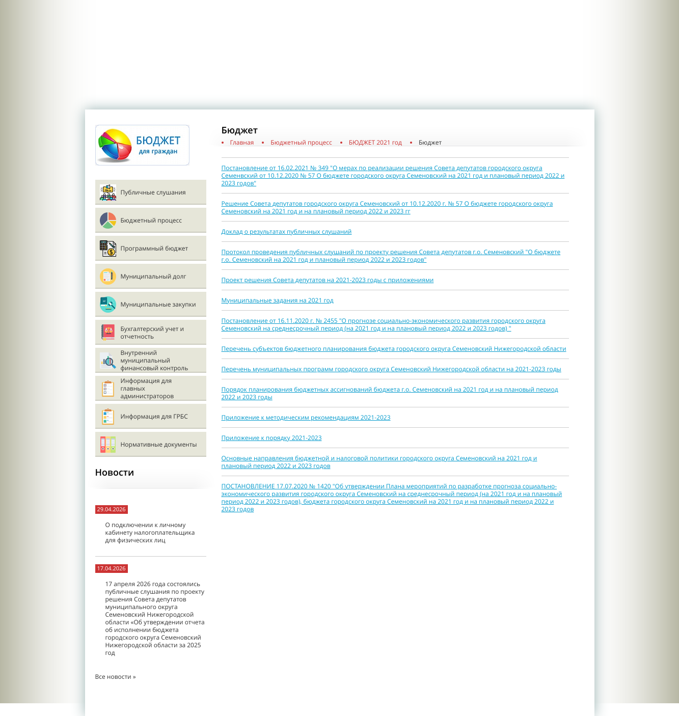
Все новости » (115, 676)
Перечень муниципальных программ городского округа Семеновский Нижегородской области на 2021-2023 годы (391, 369)
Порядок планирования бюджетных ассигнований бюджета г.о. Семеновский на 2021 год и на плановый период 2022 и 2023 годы (390, 393)
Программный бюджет (154, 248)
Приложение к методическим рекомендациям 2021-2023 (306, 417)
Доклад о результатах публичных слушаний (287, 231)
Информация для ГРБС (154, 416)
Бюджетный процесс (151, 220)
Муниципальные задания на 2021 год (278, 300)
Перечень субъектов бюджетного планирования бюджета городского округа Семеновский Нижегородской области (394, 348)
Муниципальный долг (153, 276)
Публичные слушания (153, 192)
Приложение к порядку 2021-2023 (272, 437)
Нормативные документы (159, 444)
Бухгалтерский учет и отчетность (152, 332)
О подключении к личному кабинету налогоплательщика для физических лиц (150, 532)
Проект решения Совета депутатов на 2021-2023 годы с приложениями (328, 280)
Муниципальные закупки (158, 304)
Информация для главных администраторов (147, 388)
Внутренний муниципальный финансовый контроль (154, 360)
